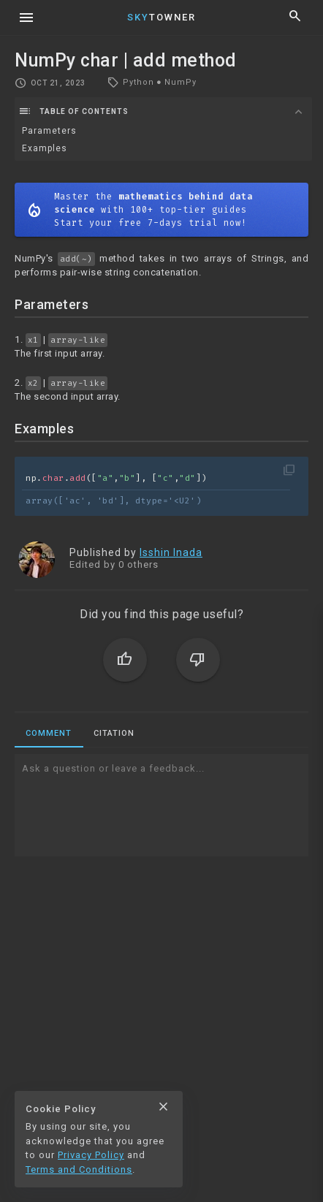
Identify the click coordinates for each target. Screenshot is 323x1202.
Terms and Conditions (79, 1169)
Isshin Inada (171, 552)
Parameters (49, 131)
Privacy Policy (91, 1154)
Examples (44, 148)
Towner (161, 17)
